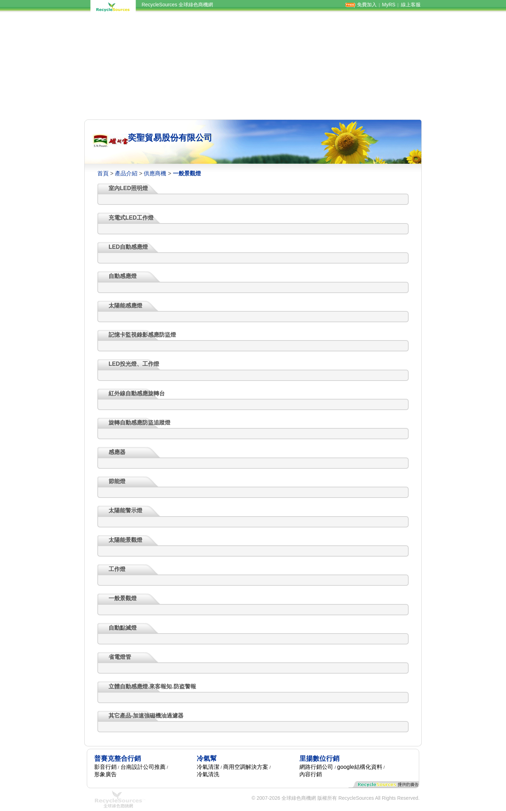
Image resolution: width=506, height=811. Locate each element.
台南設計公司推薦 (143, 767)
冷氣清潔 (208, 767)
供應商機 (155, 173)
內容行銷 (310, 774)
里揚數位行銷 (319, 758)
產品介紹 (126, 173)
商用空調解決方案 (245, 767)
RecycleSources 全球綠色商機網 (177, 4)
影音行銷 (105, 767)
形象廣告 (105, 774)
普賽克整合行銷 (117, 758)
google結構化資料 (359, 767)
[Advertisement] (253, 66)
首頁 (103, 173)
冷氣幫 (207, 758)
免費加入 (367, 4)
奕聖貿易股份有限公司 (170, 137)
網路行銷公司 (316, 767)
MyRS (388, 4)
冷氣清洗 (208, 774)
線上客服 (411, 4)
